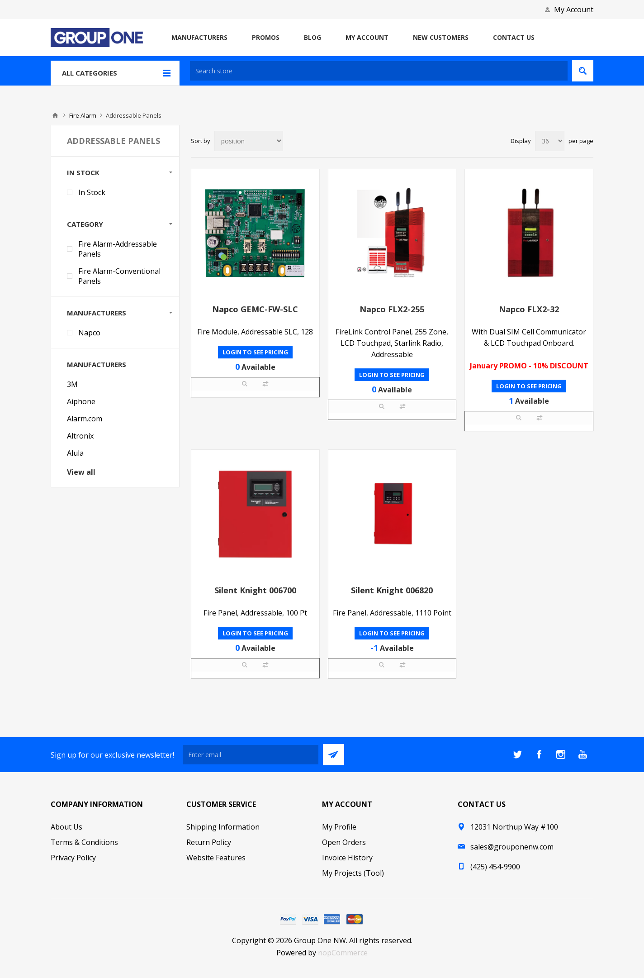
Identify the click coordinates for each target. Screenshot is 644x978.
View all (81, 472)
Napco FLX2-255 (392, 309)
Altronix (80, 436)
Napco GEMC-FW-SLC (255, 309)
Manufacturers (96, 312)
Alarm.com (84, 419)
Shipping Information (223, 827)
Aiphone (81, 401)
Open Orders (344, 842)
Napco (89, 333)
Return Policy (208, 842)
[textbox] (379, 71)
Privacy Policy (73, 858)
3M (72, 384)
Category (85, 224)
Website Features (216, 858)
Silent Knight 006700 (255, 590)
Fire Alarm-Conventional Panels (119, 276)
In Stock (83, 172)
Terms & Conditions (84, 842)
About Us (66, 827)
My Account (573, 9)
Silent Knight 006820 (392, 590)
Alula (75, 453)
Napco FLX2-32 (529, 309)
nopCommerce (343, 953)
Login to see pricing (255, 352)
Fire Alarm (82, 115)
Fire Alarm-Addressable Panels (117, 249)
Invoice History (347, 858)
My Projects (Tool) (353, 873)
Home (55, 115)
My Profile (339, 827)
